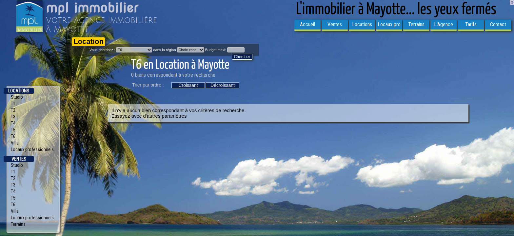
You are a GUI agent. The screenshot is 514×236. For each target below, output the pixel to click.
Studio (17, 97)
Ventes (334, 24)
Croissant (188, 85)
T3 (13, 116)
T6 (13, 136)
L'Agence (443, 24)
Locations (362, 24)
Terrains (416, 24)
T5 (13, 129)
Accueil (307, 24)
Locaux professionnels (32, 149)
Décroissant (222, 85)
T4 (13, 123)
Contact (498, 24)
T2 (13, 110)
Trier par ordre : (148, 85)
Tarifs (471, 24)
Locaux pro (389, 24)
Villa (15, 143)
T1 (13, 103)
